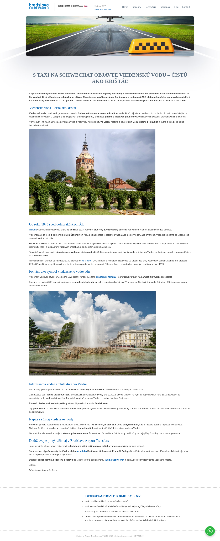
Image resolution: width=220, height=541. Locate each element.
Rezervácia (150, 7)
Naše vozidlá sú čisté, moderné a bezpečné (106, 501)
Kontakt (186, 7)
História (33, 229)
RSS (142, 536)
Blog (176, 7)
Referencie (165, 7)
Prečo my (136, 7)
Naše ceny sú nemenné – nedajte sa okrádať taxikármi (112, 511)
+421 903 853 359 (103, 9)
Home (125, 7)
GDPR (136, 536)
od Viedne (86, 260)
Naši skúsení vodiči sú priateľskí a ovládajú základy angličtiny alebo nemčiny (123, 506)
